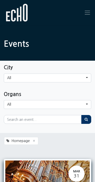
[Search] (86, 119)
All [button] (9, 78)
